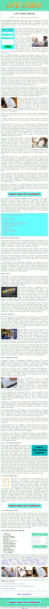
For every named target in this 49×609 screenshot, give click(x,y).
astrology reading (23, 563)
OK (26, 608)
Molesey (25, 198)
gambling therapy (13, 559)
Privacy (47, 598)
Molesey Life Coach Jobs (7, 581)
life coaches (26, 49)
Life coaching (5, 198)
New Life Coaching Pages (9, 598)
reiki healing (44, 557)
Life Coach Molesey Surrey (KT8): (10, 20)
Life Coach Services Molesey (12, 530)
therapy (3, 69)
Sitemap (2, 598)
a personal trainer (34, 562)
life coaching (8, 211)
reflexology (29, 557)
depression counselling (32, 559)
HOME (29, 10)
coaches (34, 83)
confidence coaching (29, 240)
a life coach (15, 450)
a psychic (18, 562)
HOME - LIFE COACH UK (24, 594)
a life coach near (14, 464)
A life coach (21, 393)
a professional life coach (23, 458)
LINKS (32, 10)
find (5, 513)
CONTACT (39, 10)
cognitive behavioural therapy (31, 560)
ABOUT (36, 10)
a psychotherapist (41, 563)
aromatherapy (4, 562)
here (29, 527)
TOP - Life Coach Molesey (8, 588)
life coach (12, 208)
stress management (34, 490)
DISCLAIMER (45, 10)
